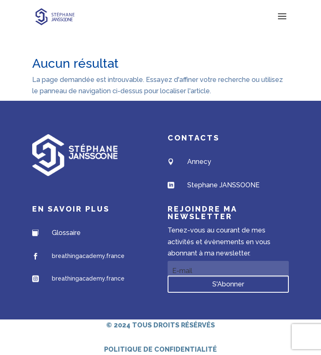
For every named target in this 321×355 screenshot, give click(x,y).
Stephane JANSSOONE (223, 185)
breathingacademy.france (88, 256)
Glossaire (66, 233)
